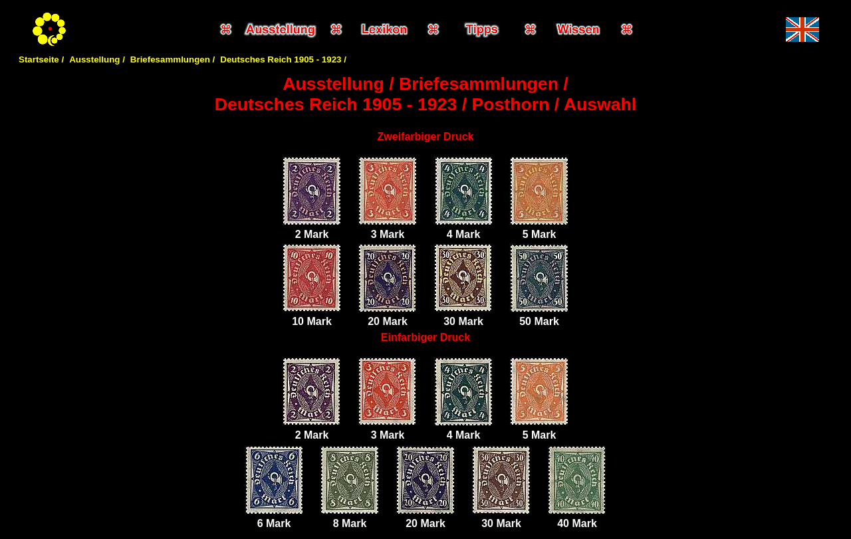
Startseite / (41, 59)
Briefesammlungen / (172, 59)
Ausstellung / (97, 59)
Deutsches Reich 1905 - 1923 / (283, 59)
